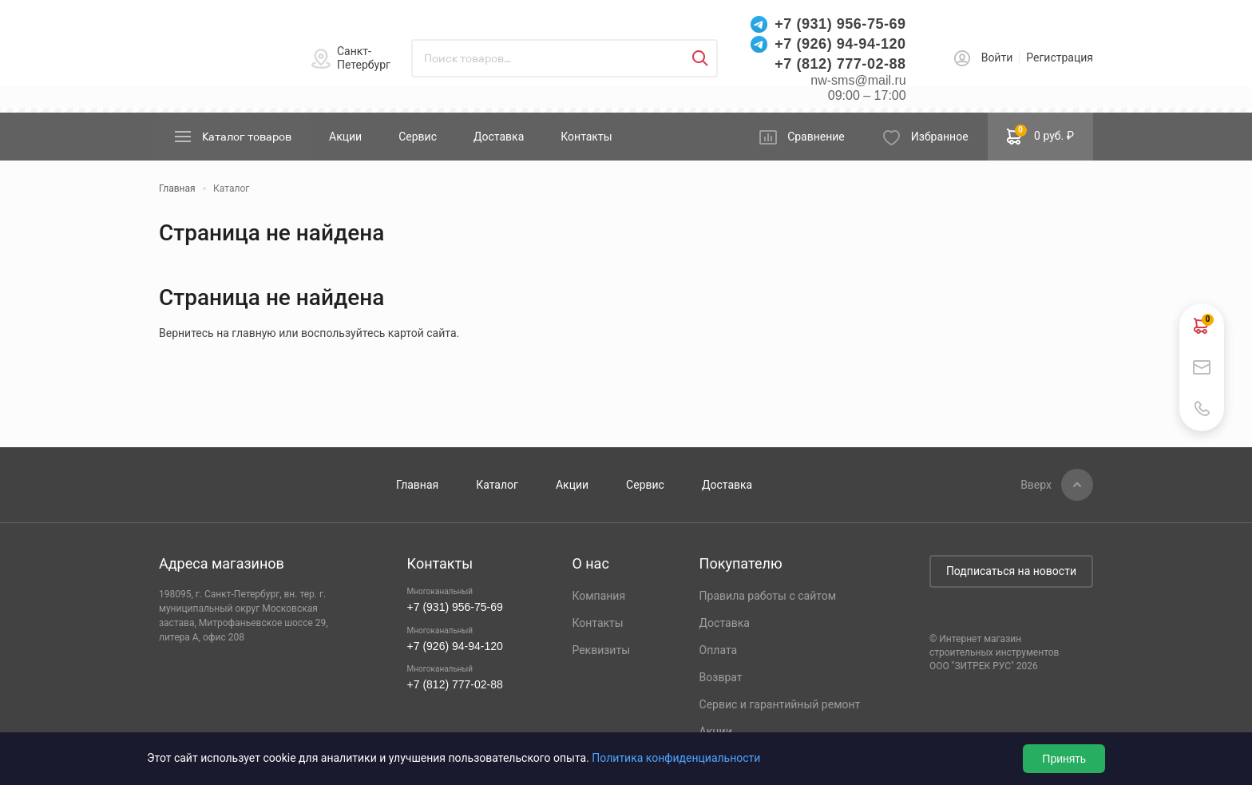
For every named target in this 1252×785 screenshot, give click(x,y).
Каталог (497, 484)
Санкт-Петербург (363, 58)
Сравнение (816, 136)
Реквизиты (601, 650)
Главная (417, 484)
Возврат (721, 677)
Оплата (718, 650)
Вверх (1036, 484)
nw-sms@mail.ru (857, 80)
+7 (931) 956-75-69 (840, 24)
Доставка (498, 136)
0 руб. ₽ (1040, 135)
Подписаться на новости (1011, 571)
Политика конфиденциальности (676, 757)
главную (253, 333)
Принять (1064, 758)
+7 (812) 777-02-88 (840, 64)
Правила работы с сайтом (768, 595)
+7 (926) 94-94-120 (840, 44)
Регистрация (1059, 57)
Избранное (940, 136)
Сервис (417, 136)
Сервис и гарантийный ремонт (780, 704)
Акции (345, 136)
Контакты (586, 136)
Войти (997, 57)
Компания (598, 595)
